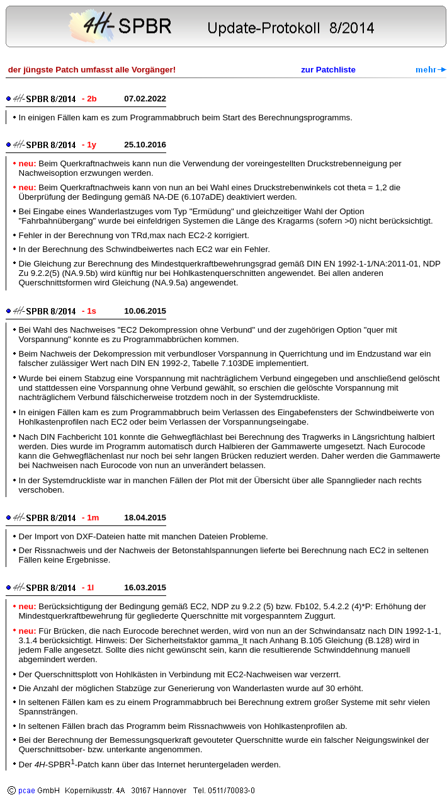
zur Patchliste (328, 69)
